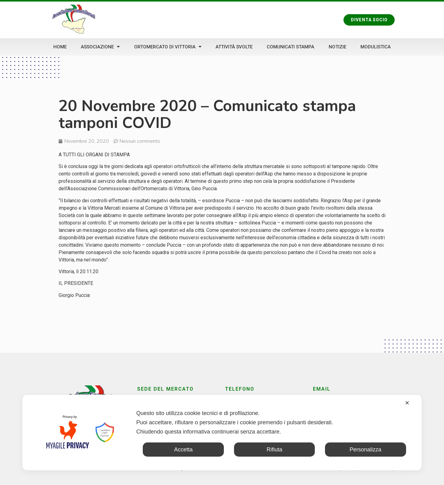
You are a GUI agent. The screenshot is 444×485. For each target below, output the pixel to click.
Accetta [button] (183, 449)
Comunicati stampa (290, 47)
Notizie (337, 47)
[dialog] (222, 433)
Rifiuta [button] (274, 449)
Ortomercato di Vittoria (167, 46)
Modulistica (375, 47)
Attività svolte (234, 47)
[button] (369, 20)
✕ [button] (407, 403)
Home (60, 47)
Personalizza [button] (365, 449)
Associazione (100, 46)
